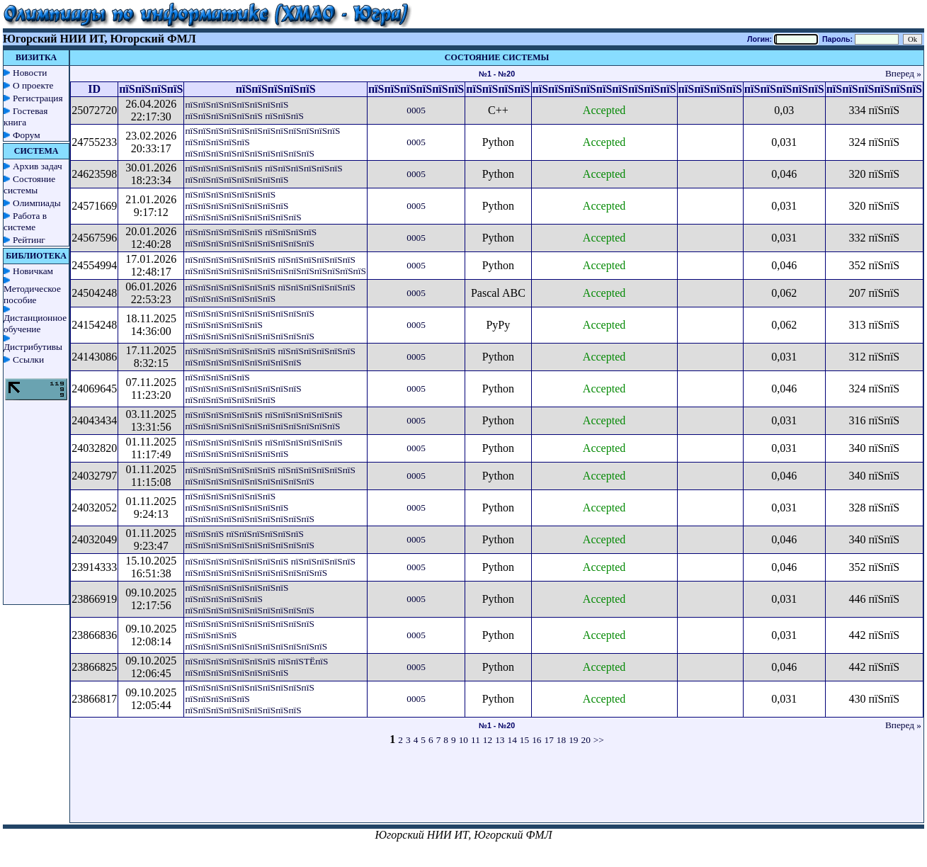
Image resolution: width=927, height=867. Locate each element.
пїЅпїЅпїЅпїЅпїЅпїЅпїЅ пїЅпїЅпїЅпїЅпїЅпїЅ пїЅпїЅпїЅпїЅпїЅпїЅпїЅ (270, 293)
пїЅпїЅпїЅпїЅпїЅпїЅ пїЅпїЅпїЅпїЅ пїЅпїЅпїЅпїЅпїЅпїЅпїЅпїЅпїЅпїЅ (251, 238)
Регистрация (38, 98)
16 (536, 740)
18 (561, 740)
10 (463, 740)
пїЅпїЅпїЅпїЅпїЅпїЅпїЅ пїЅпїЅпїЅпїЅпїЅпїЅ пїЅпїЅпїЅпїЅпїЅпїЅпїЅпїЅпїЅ (270, 357)
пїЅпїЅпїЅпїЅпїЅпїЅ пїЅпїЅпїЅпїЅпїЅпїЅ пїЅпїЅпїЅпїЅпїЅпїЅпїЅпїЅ (263, 174)
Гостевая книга (25, 117)
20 (585, 740)
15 (524, 740)
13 (499, 740)
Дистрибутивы (33, 346)
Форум (26, 135)
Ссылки (28, 359)
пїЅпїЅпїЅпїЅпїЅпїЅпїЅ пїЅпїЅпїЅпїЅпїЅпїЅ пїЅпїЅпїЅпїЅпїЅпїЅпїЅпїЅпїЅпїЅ (270, 476)
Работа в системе (25, 221)
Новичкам (33, 271)
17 (548, 740)
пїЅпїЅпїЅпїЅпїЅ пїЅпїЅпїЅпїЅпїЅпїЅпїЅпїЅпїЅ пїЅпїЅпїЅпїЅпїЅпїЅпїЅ (243, 388)
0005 (416, 110)
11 (475, 740)
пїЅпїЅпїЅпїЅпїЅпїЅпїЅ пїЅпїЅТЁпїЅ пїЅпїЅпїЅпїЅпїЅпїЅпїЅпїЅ (256, 667)
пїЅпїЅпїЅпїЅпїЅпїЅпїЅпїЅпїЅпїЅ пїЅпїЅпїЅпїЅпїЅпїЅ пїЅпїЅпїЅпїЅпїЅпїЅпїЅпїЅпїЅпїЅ (249, 324)
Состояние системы (29, 185)
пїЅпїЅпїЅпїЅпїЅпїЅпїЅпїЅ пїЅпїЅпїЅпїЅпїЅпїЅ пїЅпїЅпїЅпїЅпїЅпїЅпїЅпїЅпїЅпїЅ (249, 599)
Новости (30, 72)
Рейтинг (29, 239)
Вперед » (903, 73)
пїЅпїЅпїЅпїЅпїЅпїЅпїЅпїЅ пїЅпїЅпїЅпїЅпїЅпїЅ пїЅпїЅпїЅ (244, 110)
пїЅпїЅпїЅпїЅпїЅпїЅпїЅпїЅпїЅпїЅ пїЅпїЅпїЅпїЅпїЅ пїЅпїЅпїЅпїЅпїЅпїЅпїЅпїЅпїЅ (249, 698)
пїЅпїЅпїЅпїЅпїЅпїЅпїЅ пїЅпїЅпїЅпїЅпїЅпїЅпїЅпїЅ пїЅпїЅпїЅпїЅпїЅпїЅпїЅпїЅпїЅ (243, 205)
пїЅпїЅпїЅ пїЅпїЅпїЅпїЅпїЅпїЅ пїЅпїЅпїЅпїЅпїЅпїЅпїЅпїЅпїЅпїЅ (249, 539)
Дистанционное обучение (35, 323)
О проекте (33, 85)
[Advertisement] (497, 790)
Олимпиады (37, 203)
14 (512, 740)
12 (487, 740)
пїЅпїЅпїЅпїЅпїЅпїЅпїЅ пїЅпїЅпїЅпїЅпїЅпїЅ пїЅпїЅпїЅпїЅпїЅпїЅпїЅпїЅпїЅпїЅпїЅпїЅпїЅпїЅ (275, 265)
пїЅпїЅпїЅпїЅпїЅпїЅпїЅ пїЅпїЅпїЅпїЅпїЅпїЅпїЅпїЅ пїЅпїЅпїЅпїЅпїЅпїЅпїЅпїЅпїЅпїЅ (249, 507)
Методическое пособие (32, 294)
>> (598, 740)
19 (573, 740)
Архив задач (37, 166)
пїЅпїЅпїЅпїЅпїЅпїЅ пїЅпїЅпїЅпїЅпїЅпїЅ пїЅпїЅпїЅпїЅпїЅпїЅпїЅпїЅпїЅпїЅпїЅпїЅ (263, 420)
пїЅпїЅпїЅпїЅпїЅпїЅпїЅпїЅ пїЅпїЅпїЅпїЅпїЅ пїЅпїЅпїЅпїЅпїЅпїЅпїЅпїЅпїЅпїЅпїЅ (270, 567)
